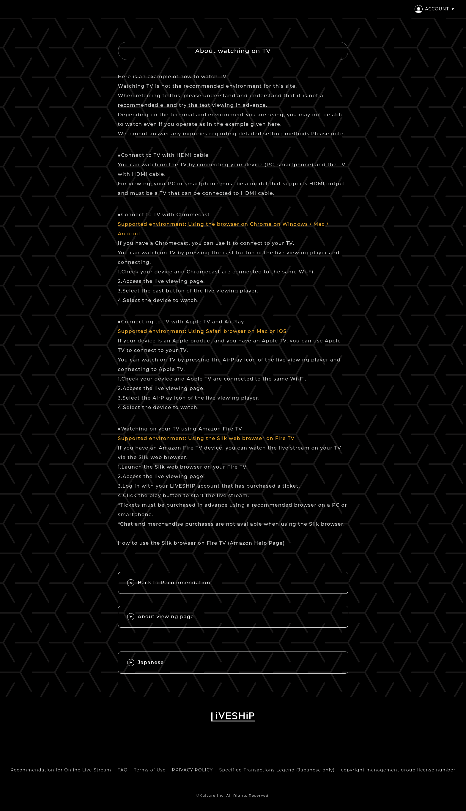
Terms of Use (150, 770)
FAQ (122, 770)
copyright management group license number (398, 770)
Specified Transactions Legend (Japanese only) (277, 770)
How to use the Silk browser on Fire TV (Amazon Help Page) (201, 543)
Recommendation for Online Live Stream (60, 770)
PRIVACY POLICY (192, 770)
